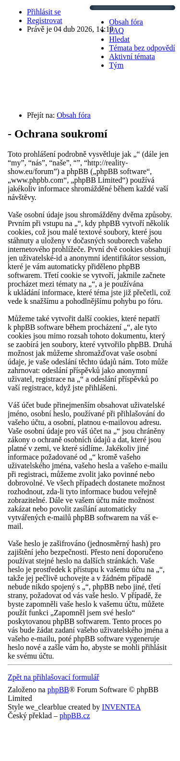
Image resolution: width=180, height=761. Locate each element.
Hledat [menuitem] (119, 39)
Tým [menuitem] (116, 65)
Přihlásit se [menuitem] (44, 12)
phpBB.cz (75, 715)
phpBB (58, 690)
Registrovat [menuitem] (44, 20)
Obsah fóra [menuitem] (126, 22)
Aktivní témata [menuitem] (132, 56)
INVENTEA (121, 707)
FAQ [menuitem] (116, 30)
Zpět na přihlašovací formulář (53, 677)
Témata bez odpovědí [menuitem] (142, 48)
